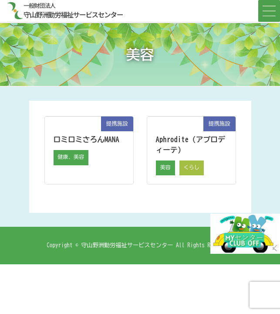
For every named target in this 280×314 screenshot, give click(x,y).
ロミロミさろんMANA (86, 139)
